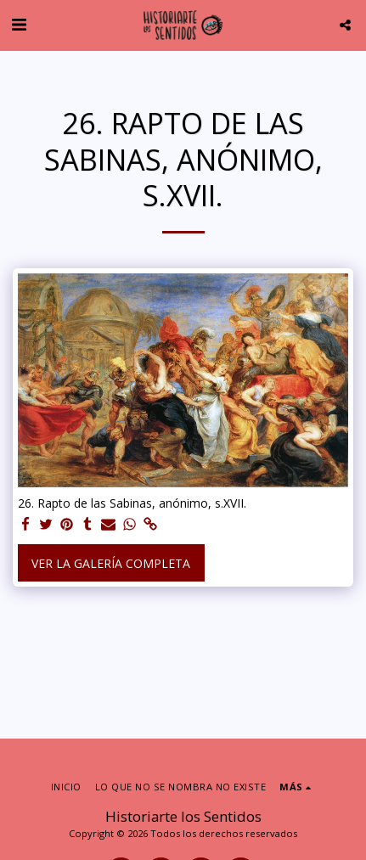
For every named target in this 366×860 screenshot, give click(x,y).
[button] (18, 24)
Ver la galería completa (110, 563)
